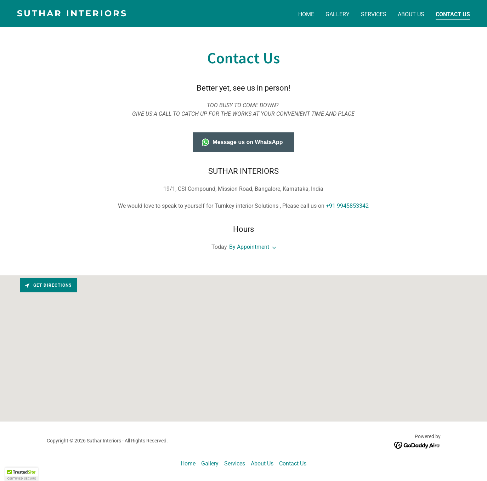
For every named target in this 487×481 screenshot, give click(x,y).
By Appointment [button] (249, 247)
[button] (273, 248)
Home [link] (306, 14)
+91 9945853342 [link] (347, 205)
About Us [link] (411, 14)
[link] (127, 14)
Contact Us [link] (453, 14)
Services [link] (373, 14)
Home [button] (188, 463)
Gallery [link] (337, 14)
